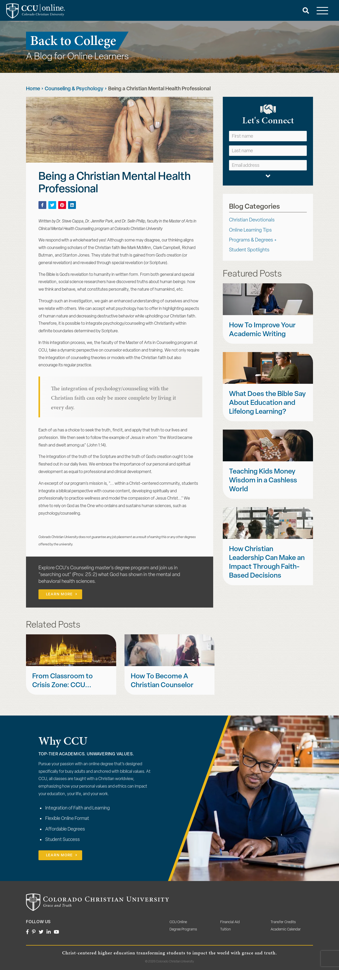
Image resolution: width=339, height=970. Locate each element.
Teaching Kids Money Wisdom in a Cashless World (263, 480)
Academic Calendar (286, 929)
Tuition (225, 929)
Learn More (59, 594)
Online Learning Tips (250, 230)
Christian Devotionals (252, 220)
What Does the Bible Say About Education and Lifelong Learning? (267, 403)
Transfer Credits (283, 922)
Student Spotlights (249, 250)
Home (33, 89)
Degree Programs (183, 929)
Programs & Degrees (251, 240)
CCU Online (178, 922)
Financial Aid (230, 922)
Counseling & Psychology (74, 89)
